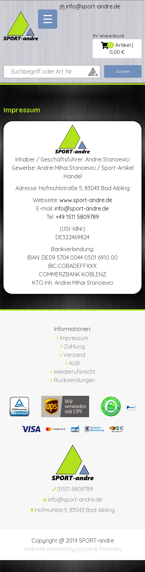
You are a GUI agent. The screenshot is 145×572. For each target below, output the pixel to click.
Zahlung (72, 346)
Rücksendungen (72, 380)
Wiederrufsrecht (72, 371)
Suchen (123, 71)
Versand (72, 354)
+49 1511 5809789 (77, 216)
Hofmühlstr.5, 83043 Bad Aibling (73, 510)
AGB (72, 363)
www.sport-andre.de (85, 200)
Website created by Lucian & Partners (73, 548)
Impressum (72, 338)
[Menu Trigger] (47, 19)
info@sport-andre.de (82, 208)
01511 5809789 (72, 488)
